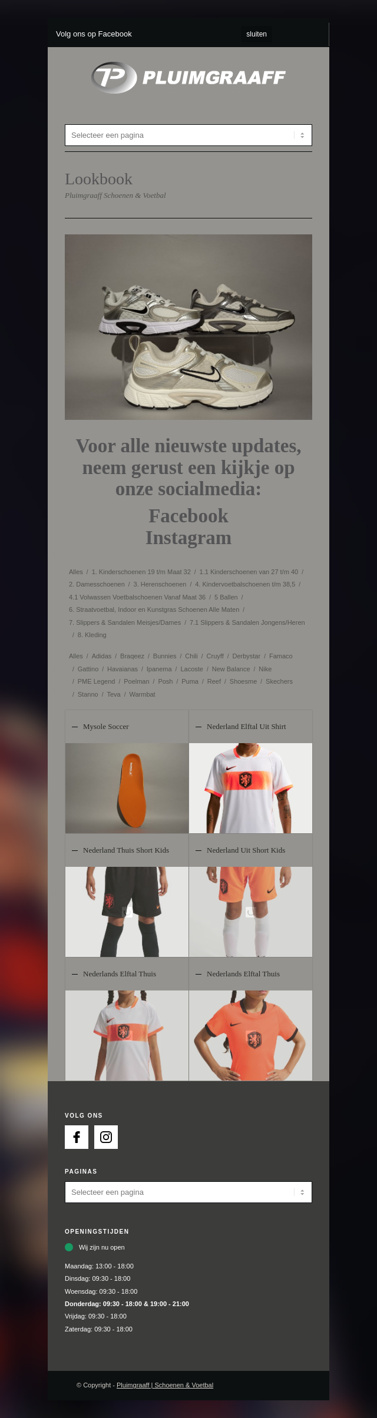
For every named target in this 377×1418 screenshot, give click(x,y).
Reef (214, 681)
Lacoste (191, 668)
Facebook (188, 515)
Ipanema (159, 668)
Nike (265, 668)
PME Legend (96, 681)
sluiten (256, 34)
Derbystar (246, 656)
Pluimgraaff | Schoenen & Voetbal (165, 1385)
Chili (191, 656)
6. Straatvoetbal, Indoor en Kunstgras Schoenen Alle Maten (154, 609)
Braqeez (132, 656)
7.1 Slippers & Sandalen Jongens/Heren (247, 622)
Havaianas (122, 668)
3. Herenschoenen (160, 584)
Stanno (88, 694)
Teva (113, 694)
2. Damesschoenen (97, 584)
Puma (190, 681)
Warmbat (142, 694)
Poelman (136, 681)
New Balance (231, 668)
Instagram (188, 537)
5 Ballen (226, 597)
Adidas (102, 656)
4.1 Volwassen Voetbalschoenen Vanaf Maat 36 (137, 597)
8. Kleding (92, 634)
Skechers (279, 681)
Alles (76, 571)
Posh (165, 681)
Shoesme (243, 681)
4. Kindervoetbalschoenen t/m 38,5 (245, 584)
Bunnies (165, 656)
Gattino (88, 668)
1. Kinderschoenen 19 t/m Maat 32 (141, 571)
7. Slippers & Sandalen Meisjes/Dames (125, 622)
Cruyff (215, 656)
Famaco (281, 656)
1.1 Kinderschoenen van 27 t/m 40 (249, 571)
